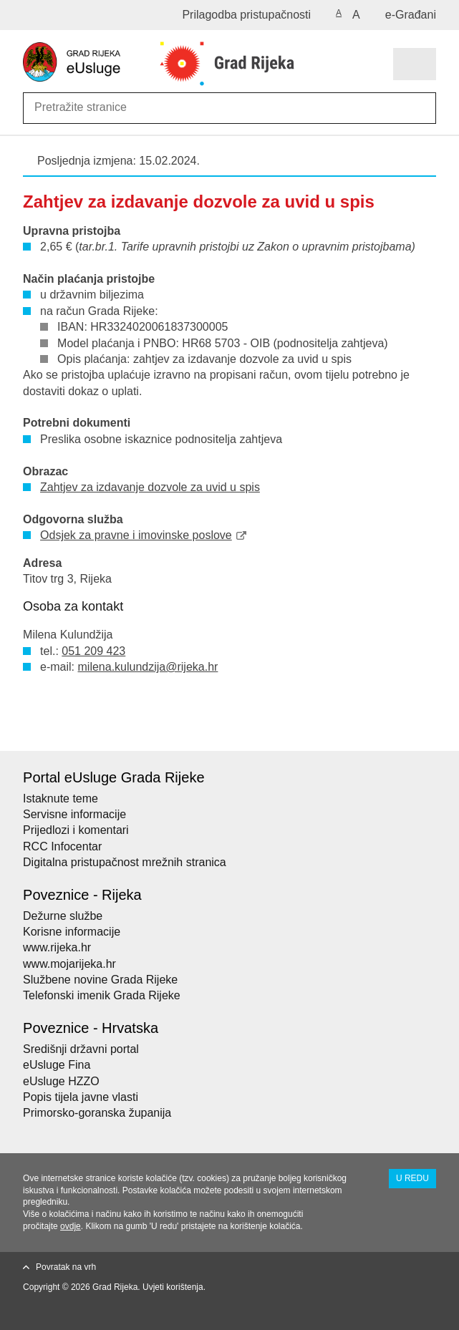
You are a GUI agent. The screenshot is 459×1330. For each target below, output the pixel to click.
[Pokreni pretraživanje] (422, 108)
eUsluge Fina (56, 1065)
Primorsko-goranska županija (97, 1113)
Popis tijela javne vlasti (80, 1097)
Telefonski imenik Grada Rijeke (101, 995)
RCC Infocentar (62, 846)
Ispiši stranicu (30, 728)
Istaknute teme (60, 798)
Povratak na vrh (66, 1267)
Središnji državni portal (81, 1049)
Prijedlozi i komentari (76, 830)
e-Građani (410, 15)
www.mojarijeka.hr (69, 964)
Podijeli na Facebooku (61, 728)
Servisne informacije (74, 814)
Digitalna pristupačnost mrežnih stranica (124, 862)
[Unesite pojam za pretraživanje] (86, 107)
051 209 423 (93, 651)
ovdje (70, 1226)
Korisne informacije (71, 932)
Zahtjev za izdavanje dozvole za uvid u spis (150, 487)
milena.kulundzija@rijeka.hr (148, 667)
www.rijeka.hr (57, 947)
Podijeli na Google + (122, 728)
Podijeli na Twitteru (92, 728)
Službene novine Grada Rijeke (100, 980)
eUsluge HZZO (61, 1081)
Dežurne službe (62, 916)
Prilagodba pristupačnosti (246, 15)
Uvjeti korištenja (172, 1287)
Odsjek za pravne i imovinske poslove (136, 535)
